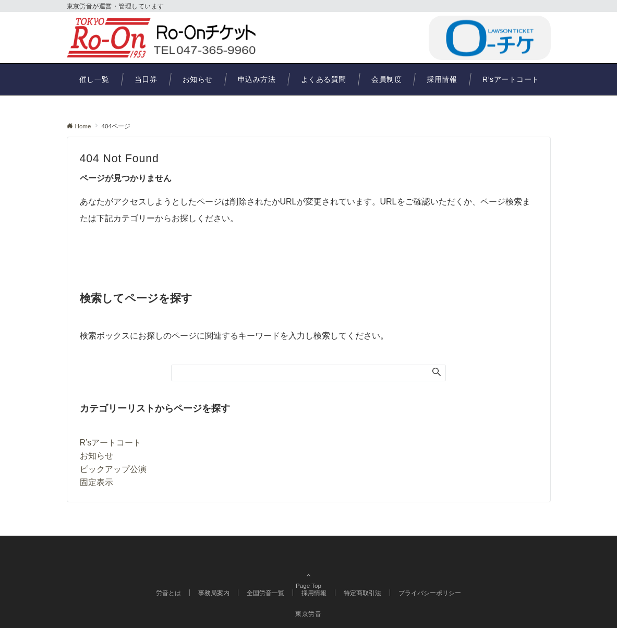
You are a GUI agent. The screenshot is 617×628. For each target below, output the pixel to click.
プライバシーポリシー (429, 592)
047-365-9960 (370, 37)
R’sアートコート (111, 442)
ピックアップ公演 (113, 469)
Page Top (309, 570)
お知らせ (96, 455)
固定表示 (96, 482)
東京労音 (308, 613)
